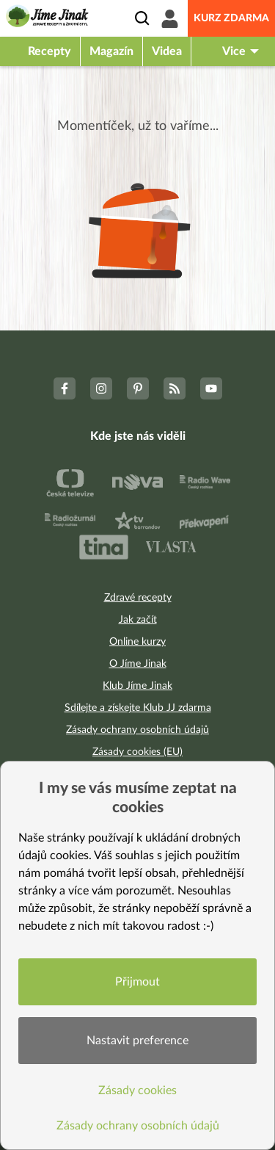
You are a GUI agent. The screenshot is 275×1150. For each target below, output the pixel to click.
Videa (167, 51)
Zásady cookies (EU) (137, 752)
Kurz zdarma (231, 18)
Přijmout (137, 982)
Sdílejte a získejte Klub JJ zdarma (138, 708)
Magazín (111, 51)
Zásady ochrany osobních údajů (137, 730)
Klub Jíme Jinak (137, 686)
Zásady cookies (137, 1090)
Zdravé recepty (138, 598)
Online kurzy (137, 642)
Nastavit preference (137, 1040)
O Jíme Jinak (137, 664)
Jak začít (138, 620)
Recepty (49, 51)
